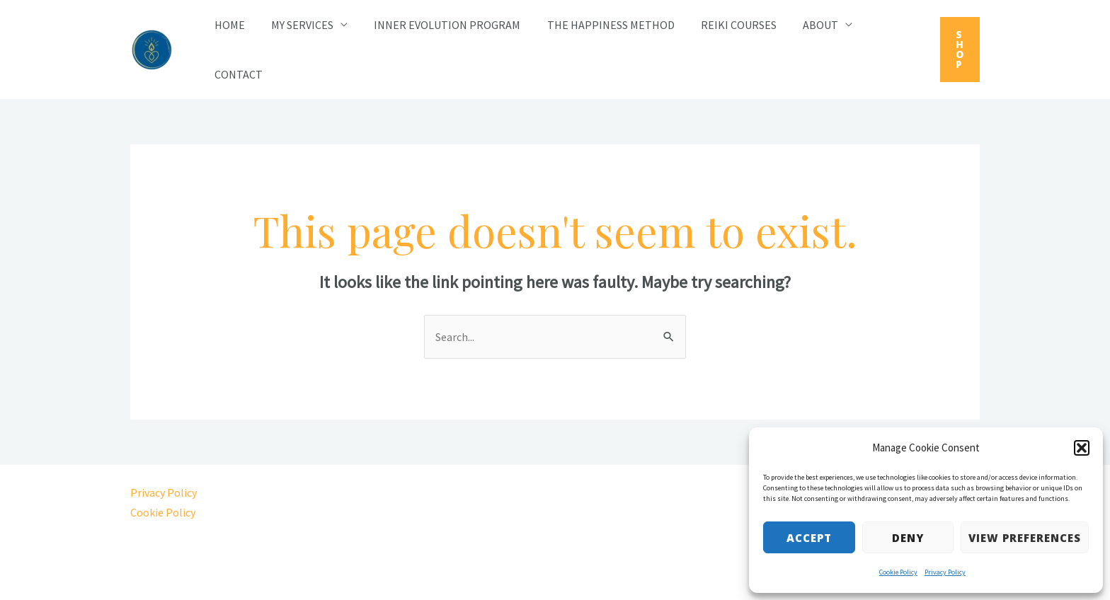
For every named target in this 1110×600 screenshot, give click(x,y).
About (800, 25)
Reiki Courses (722, 25)
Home (227, 25)
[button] (1082, 448)
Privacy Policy (945, 572)
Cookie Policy (898, 572)
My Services (296, 25)
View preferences (1024, 538)
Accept (809, 538)
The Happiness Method (597, 25)
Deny (908, 538)
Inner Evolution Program (438, 25)
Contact (236, 74)
